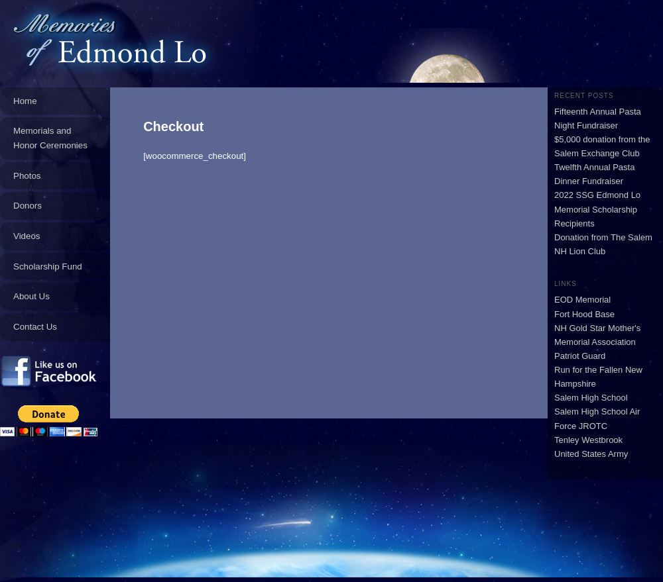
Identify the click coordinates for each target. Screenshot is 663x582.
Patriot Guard (579, 356)
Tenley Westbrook (588, 440)
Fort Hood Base (584, 314)
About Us (31, 296)
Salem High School (591, 398)
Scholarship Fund (47, 266)
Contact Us (35, 327)
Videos (26, 236)
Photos (27, 176)
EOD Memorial (582, 300)
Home (25, 101)
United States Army (591, 454)
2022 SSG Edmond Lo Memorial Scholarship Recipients (597, 209)
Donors (27, 206)
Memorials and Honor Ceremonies (50, 138)
